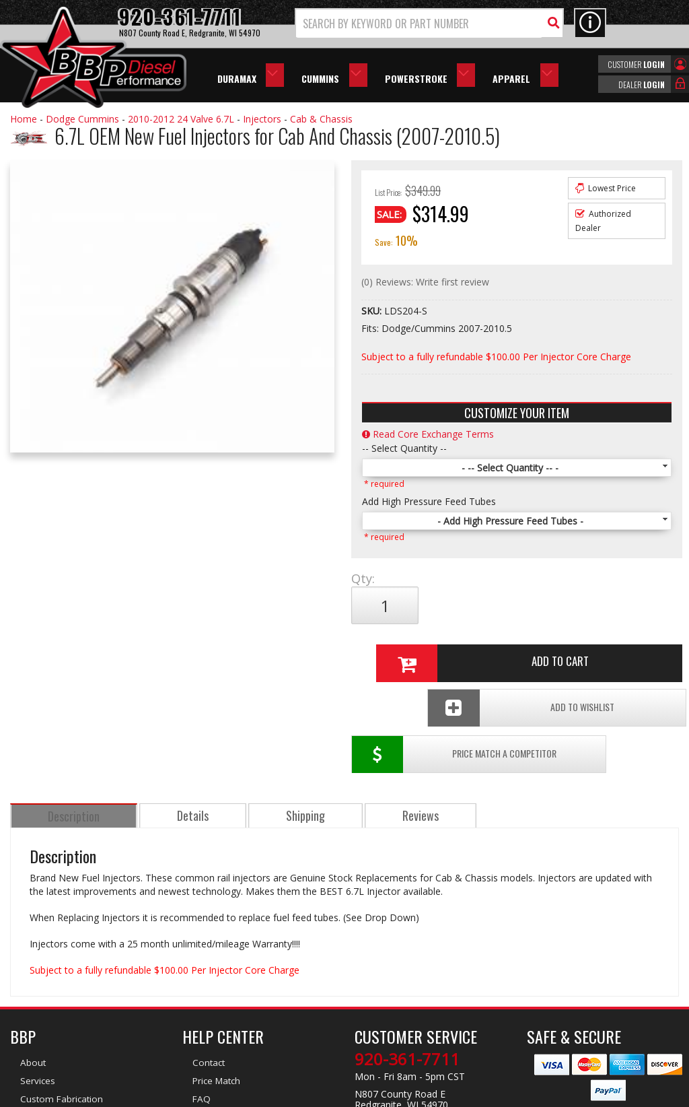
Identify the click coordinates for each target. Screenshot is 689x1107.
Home (23, 118)
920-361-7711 (407, 955)
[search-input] (419, 23)
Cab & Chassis (321, 118)
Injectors (262, 118)
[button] (429, 23)
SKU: (372, 310)
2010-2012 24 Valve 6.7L (181, 118)
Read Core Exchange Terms (428, 434)
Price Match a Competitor (423, 650)
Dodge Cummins (82, 118)
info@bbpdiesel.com (395, 1018)
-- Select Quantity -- (404, 448)
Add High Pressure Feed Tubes (429, 501)
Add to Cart (513, 605)
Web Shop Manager (465, 1095)
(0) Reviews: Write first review (425, 281)
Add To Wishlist (592, 650)
